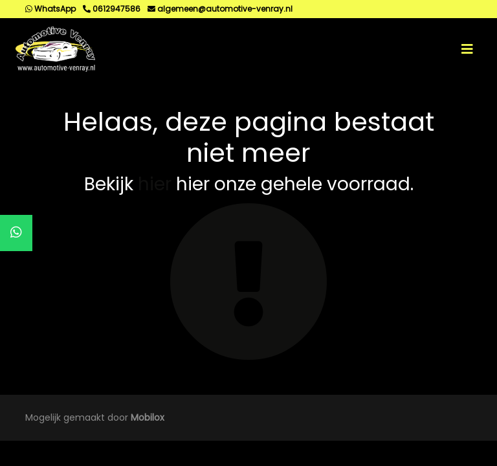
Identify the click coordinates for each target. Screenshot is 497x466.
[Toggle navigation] (467, 49)
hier (154, 184)
